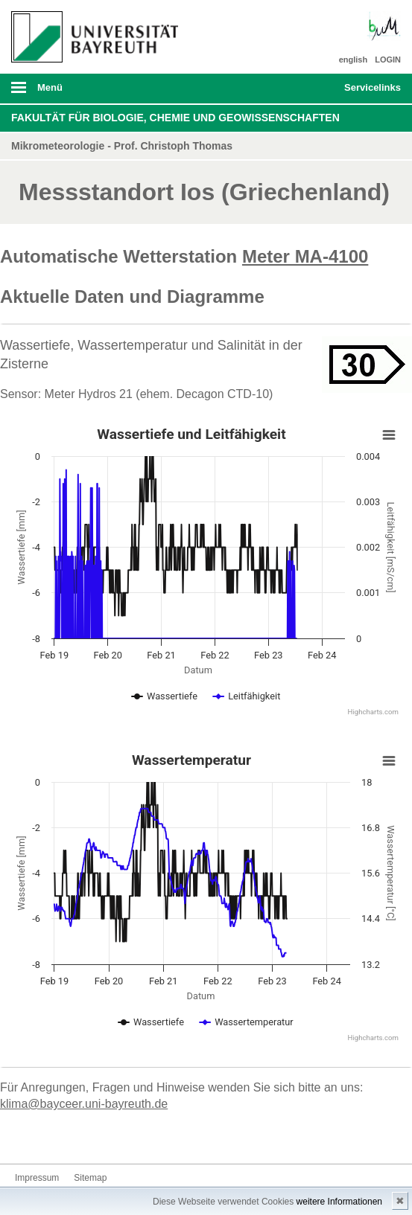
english (353, 59)
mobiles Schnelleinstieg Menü (366, 92)
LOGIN (388, 59)
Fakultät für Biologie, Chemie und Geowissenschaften (175, 118)
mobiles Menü (90, 92)
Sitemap (90, 1178)
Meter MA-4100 (305, 256)
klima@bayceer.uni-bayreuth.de (84, 1103)
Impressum (37, 1178)
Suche (295, 88)
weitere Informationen (339, 1201)
